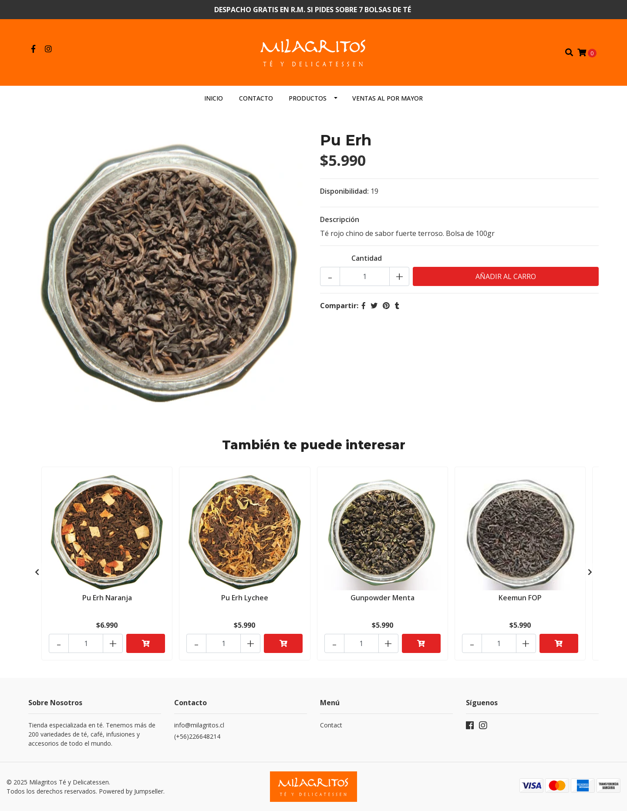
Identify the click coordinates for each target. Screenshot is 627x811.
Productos (308, 98)
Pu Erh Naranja (107, 597)
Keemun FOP (520, 597)
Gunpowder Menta (383, 597)
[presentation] (37, 572)
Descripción (339, 219)
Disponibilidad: (344, 191)
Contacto (256, 98)
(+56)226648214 (197, 736)
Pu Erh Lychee (244, 597)
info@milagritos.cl (199, 725)
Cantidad (366, 258)
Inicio (213, 98)
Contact (331, 725)
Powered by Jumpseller (131, 791)
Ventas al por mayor (387, 98)
